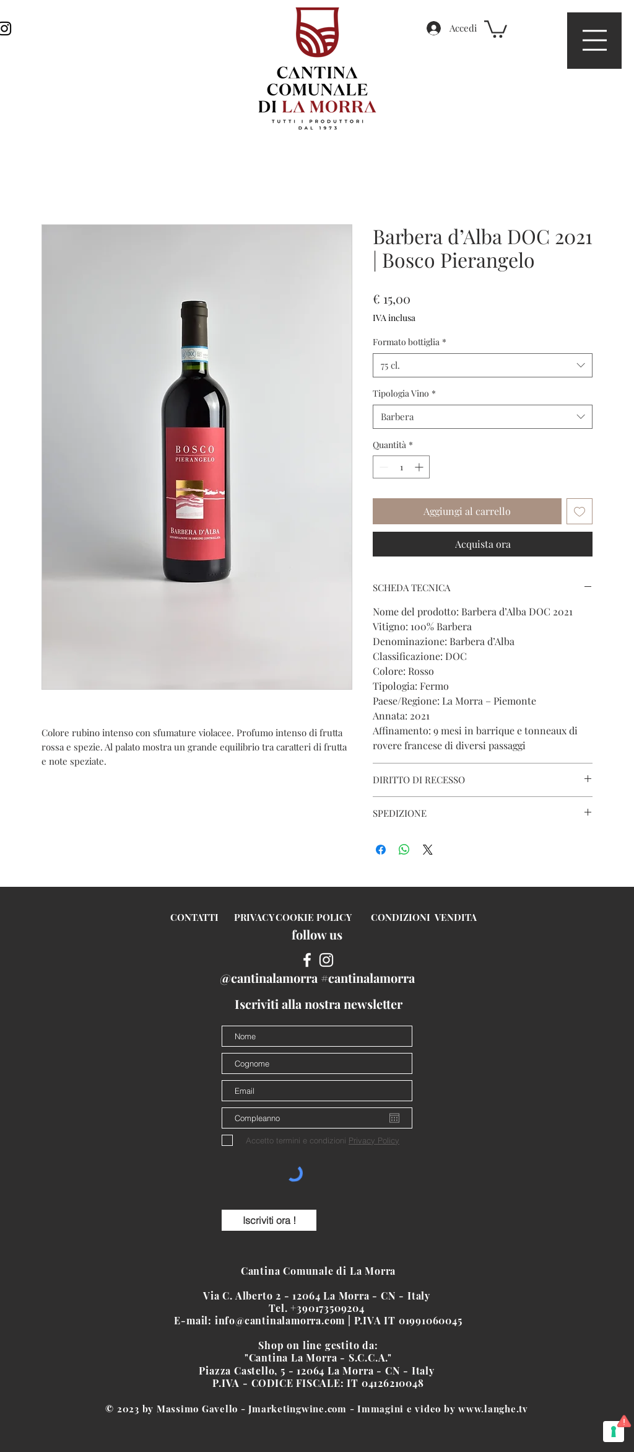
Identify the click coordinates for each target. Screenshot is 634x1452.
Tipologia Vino (404, 393)
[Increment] (420, 467)
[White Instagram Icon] (326, 960)
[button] (595, 40)
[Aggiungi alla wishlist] (580, 511)
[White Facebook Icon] (307, 960)
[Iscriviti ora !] (269, 1220)
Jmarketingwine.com (297, 1408)
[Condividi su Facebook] (380, 849)
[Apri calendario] (394, 1118)
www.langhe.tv (493, 1408)
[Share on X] (427, 849)
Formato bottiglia (409, 342)
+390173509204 (328, 1307)
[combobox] (483, 365)
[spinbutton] (401, 467)
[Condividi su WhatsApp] (404, 849)
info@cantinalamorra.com (280, 1320)
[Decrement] (382, 467)
